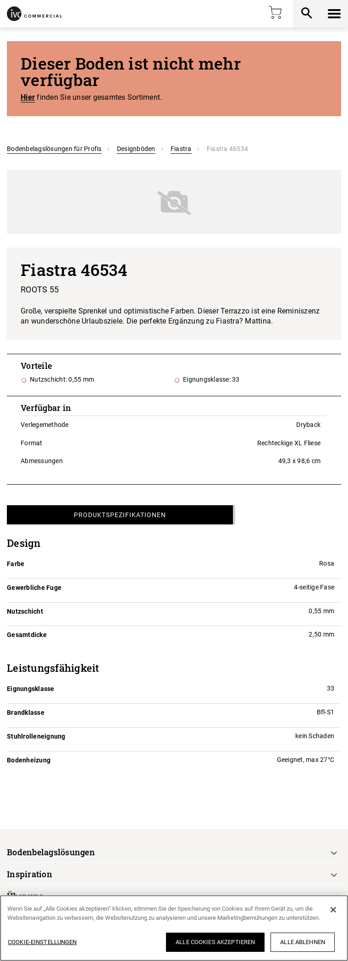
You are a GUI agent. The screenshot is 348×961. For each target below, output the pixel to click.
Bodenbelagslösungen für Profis (54, 148)
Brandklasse (25, 712)
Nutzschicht (25, 611)
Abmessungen (42, 460)
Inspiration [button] (29, 874)
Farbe (15, 563)
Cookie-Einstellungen (42, 942)
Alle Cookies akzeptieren (215, 942)
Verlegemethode (45, 424)
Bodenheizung (28, 760)
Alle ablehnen (302, 942)
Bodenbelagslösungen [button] (51, 852)
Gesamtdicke (27, 634)
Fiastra (181, 148)
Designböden (136, 148)
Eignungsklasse (31, 688)
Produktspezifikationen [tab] (120, 514)
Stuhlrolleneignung (36, 736)
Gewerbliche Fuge (34, 587)
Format (32, 443)
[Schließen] (333, 910)
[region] (174, 928)
